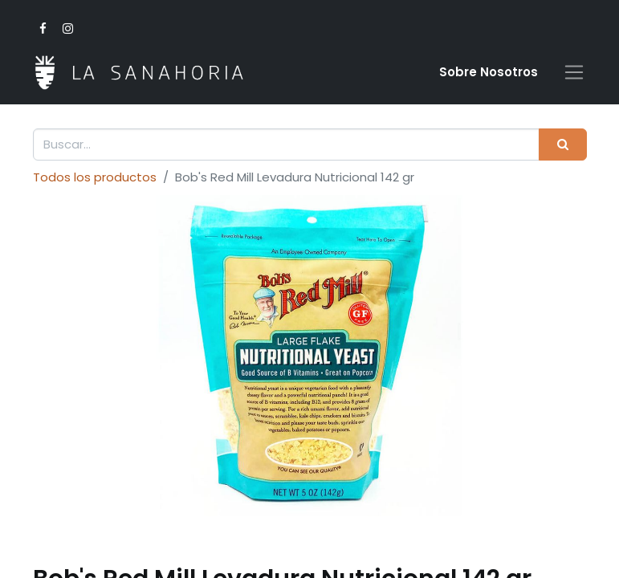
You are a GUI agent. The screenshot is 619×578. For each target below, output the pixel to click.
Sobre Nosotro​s (488, 71)
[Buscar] (562, 144)
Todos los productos (95, 177)
